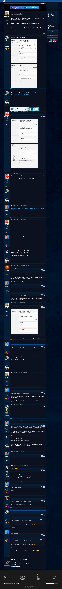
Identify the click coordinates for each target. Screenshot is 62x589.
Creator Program (38, 579)
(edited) (28, 265)
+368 (6, 274)
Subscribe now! (52, 35)
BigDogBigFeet (6, 16)
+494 (6, 20)
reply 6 (17, 268)
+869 (6, 365)
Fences (4, 576)
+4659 (6, 214)
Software (5, 571)
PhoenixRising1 (6, 270)
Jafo (6, 440)
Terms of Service (30, 587)
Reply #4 (12, 173)
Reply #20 (12, 451)
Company (38, 571)
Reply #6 (12, 205)
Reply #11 (12, 281)
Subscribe (56, 583)
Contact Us (38, 580)
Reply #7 (12, 219)
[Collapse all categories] (57, 13)
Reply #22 (12, 481)
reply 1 (17, 114)
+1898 (6, 444)
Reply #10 (12, 265)
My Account (54, 574)
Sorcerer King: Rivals (22, 581)
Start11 (4, 575)
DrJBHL (6, 210)
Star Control (21, 577)
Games (21, 571)
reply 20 (17, 468)
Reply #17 (12, 404)
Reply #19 (12, 435)
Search (44, 33)
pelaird (7, 40)
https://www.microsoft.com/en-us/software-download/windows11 (20, 94)
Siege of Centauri (22, 580)
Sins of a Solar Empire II (22, 576)
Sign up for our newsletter (41, 583)
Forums (37, 581)
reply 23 (17, 533)
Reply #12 (12, 302)
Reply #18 (12, 420)
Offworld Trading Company (23, 579)
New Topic (42, 3)
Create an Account (55, 575)
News (37, 577)
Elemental (21, 574)
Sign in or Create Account (16, 566)
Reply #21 (12, 465)
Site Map (36, 587)
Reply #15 (12, 372)
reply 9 (16, 284)
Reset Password (55, 577)
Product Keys (54, 576)
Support (54, 571)
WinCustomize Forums (22, 14)
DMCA (33, 587)
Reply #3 (12, 111)
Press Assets (38, 578)
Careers (37, 576)
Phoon (7, 500)
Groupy (4, 579)
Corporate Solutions (6, 574)
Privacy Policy (26, 587)
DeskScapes (5, 577)
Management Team (39, 575)
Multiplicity (5, 578)
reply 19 (16, 454)
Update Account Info (55, 578)
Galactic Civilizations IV (22, 575)
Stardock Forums (24, 205)
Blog (37, 574)
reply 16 (18, 538)
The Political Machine (22, 578)
